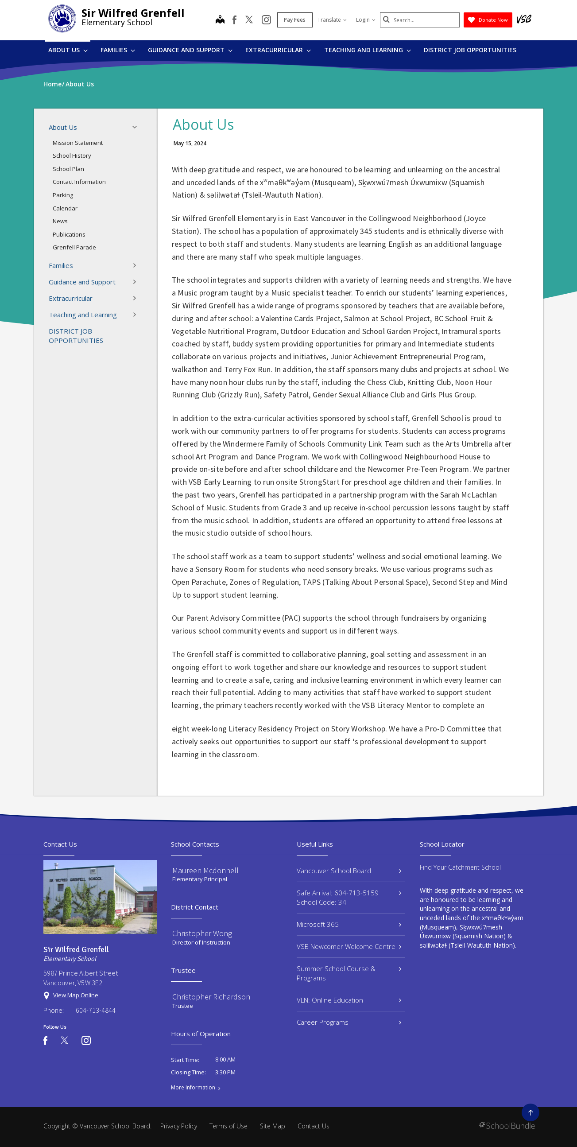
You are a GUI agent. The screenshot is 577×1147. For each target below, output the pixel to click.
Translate (332, 19)
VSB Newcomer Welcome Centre (349, 946)
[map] (220, 20)
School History (72, 155)
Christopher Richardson (211, 996)
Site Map (272, 1126)
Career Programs (349, 1022)
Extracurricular (278, 50)
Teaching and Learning (367, 50)
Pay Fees (295, 19)
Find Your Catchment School (460, 867)
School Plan (68, 169)
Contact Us (313, 1126)
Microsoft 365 (349, 924)
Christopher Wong (202, 933)
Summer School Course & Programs (349, 973)
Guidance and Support (190, 50)
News (60, 221)
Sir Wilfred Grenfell (133, 12)
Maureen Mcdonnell (205, 870)
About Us (68, 50)
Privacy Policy (178, 1126)
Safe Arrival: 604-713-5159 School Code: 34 (349, 897)
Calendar (65, 208)
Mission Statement (78, 143)
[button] (137, 127)
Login (366, 19)
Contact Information (79, 182)
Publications (69, 234)
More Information (193, 1087)
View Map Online (75, 995)
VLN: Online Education (349, 999)
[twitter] (249, 20)
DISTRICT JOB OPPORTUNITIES (470, 50)
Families (118, 50)
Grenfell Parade (74, 247)
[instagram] (266, 20)
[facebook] (234, 20)
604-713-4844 (96, 1010)
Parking (63, 195)
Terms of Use (228, 1126)
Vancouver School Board (349, 870)
